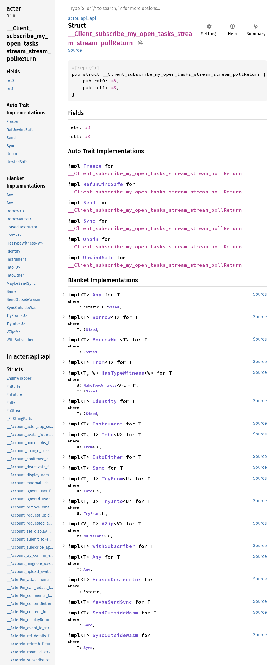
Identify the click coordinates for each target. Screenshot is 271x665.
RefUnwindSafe (103, 184)
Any (97, 294)
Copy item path (140, 42)
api (84, 18)
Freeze (92, 166)
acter (73, 18)
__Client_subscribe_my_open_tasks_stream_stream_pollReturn (155, 173)
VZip (108, 523)
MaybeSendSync (112, 602)
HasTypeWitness (123, 373)
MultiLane (93, 535)
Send (89, 202)
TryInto (112, 501)
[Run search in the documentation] (167, 8)
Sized (113, 306)
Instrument (107, 423)
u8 (113, 81)
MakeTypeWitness (100, 385)
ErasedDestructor (116, 579)
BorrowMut (106, 339)
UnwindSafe (98, 257)
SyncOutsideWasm (115, 635)
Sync (89, 221)
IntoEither (107, 457)
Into (108, 434)
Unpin (90, 239)
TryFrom (112, 478)
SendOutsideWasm (115, 612)
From (98, 362)
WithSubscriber (113, 546)
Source (75, 50)
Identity (104, 401)
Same (98, 468)
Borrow (101, 317)
